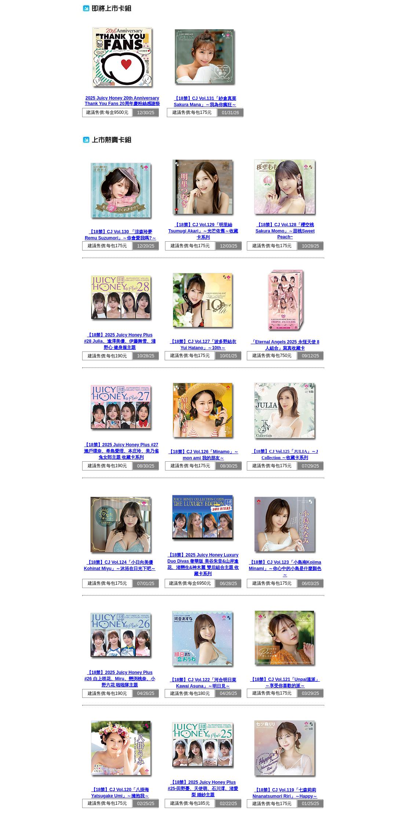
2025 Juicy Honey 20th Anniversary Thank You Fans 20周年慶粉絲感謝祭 (122, 100)
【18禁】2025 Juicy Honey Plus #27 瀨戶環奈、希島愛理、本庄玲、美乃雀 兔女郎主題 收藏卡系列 (121, 451)
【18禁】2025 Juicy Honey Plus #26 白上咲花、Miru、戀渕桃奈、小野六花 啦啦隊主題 (119, 679)
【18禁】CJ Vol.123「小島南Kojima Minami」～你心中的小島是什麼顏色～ (285, 568)
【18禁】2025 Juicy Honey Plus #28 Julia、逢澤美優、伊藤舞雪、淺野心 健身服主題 (120, 341)
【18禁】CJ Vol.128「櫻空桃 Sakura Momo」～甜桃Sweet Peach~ (285, 230)
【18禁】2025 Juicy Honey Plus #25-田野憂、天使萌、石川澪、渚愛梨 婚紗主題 (203, 788)
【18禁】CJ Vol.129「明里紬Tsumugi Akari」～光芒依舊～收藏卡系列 (203, 231)
